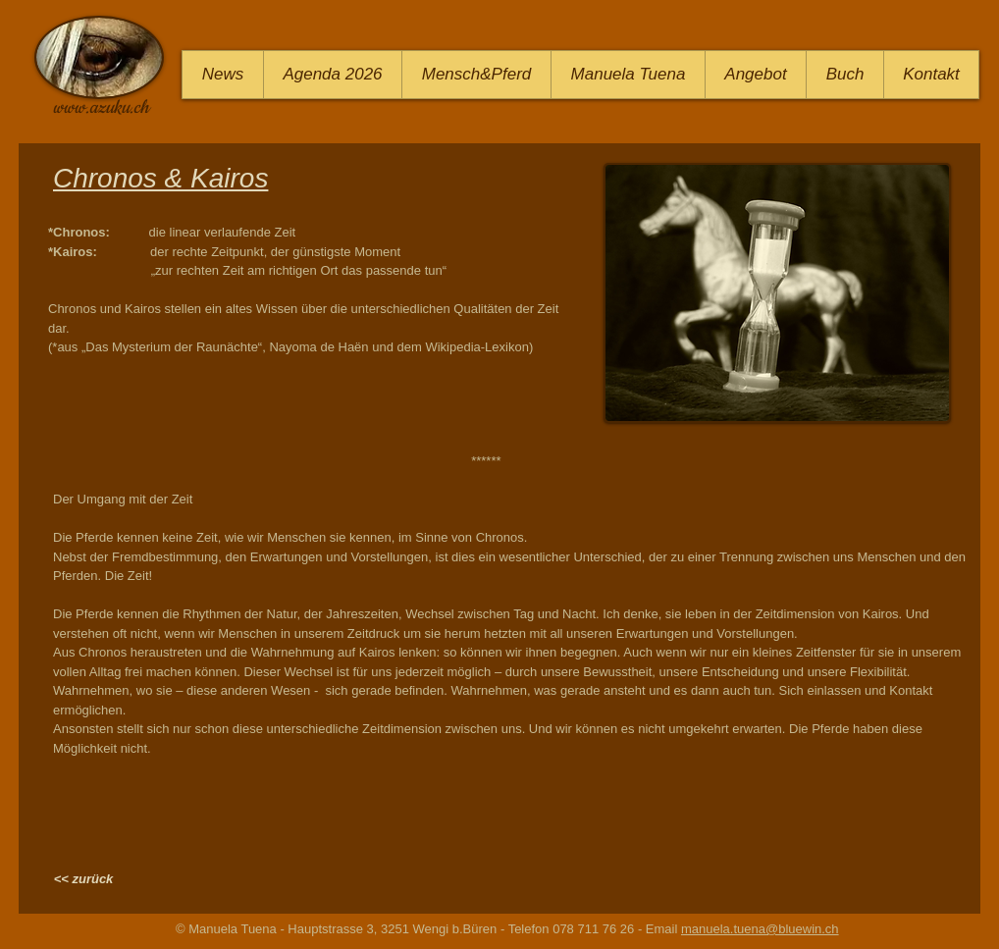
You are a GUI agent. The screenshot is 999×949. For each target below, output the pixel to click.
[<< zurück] (83, 879)
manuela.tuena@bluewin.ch (760, 929)
